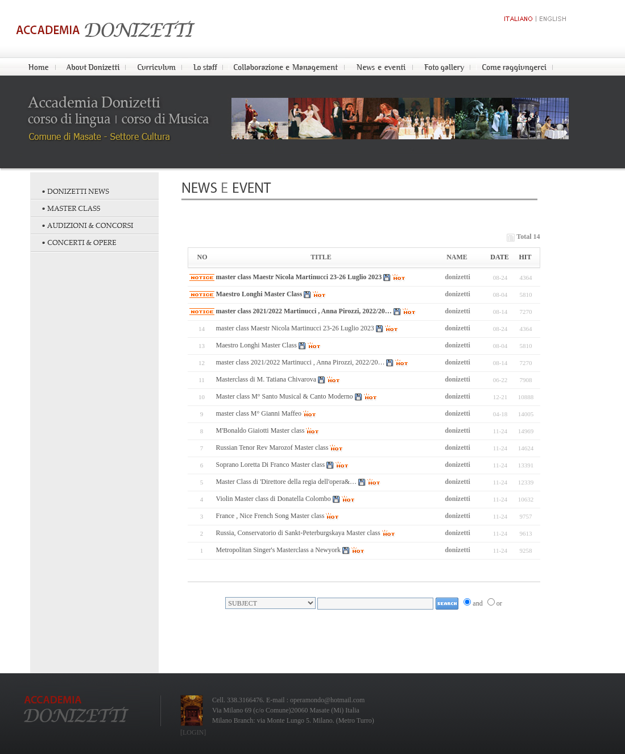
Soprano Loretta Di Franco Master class (270, 465)
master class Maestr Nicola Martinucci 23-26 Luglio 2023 (299, 277)
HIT (525, 257)
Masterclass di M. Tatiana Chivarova (266, 379)
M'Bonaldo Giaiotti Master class (260, 430)
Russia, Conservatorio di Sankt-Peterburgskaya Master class (298, 533)
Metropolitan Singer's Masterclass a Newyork (278, 550)
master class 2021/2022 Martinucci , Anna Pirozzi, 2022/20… (304, 311)
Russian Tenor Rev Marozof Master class (272, 447)
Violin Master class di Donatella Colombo (273, 499)
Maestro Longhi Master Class (259, 294)
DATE (499, 257)
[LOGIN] (193, 732)
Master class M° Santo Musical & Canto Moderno (284, 396)
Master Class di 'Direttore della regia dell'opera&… (286, 482)
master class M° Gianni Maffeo (259, 413)
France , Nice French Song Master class (270, 516)
